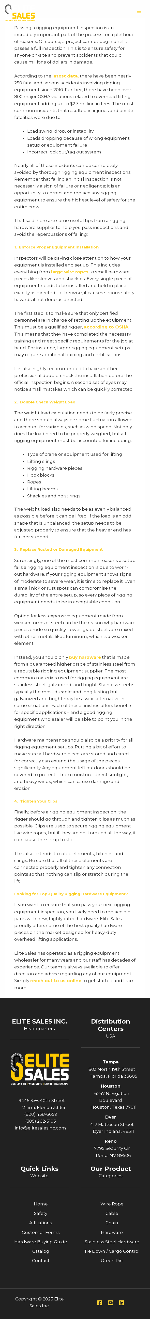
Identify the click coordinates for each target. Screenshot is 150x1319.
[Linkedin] (121, 1303)
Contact (41, 1260)
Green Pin (112, 1260)
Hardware (112, 1232)
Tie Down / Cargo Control (112, 1251)
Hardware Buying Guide (40, 1241)
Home (41, 1203)
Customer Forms (41, 1232)
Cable (112, 1213)
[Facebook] (99, 1303)
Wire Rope (112, 1203)
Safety (40, 1213)
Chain (112, 1222)
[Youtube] (110, 1303)
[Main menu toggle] (139, 13)
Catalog (40, 1251)
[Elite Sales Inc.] (20, 13)
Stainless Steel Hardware (112, 1241)
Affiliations (40, 1222)
